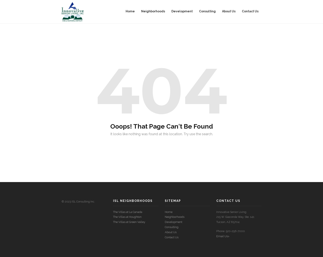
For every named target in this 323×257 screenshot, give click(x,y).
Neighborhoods (174, 216)
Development (173, 222)
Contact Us (171, 237)
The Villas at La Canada (127, 212)
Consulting (171, 227)
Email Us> (222, 236)
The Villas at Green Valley (129, 222)
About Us (171, 232)
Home (168, 212)
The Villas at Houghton (127, 216)
